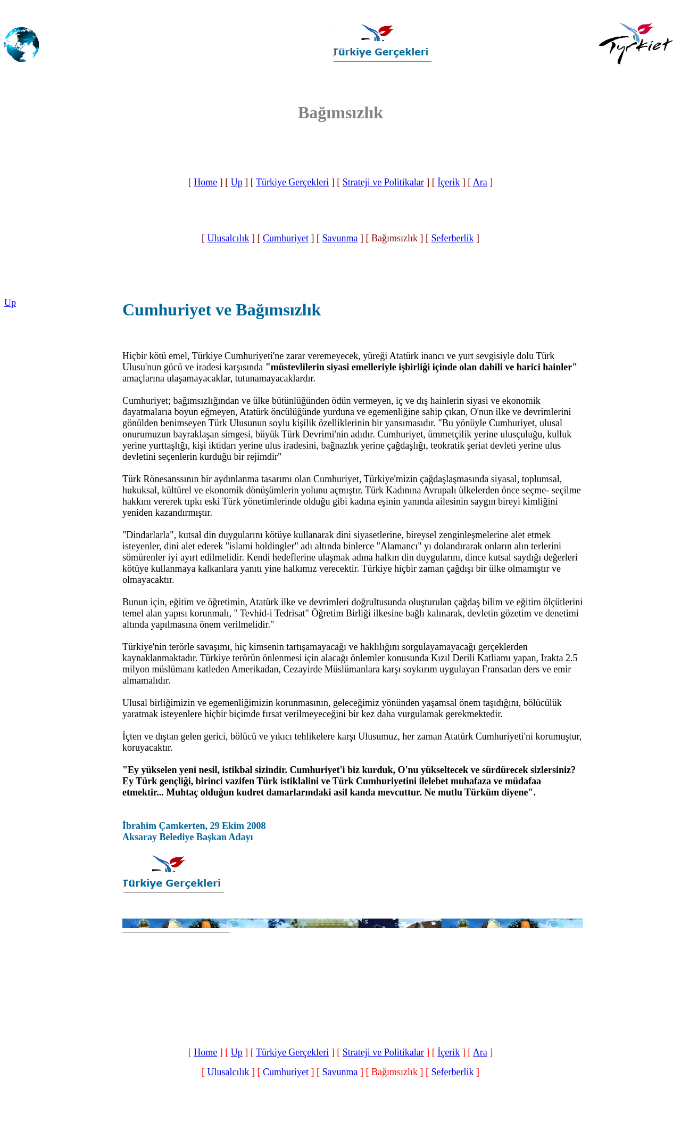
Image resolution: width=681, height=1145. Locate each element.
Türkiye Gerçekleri (292, 182)
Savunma (340, 238)
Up (237, 182)
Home (205, 182)
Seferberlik (452, 238)
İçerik (448, 182)
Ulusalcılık (228, 238)
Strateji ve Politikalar (383, 182)
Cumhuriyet (286, 238)
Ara (480, 182)
